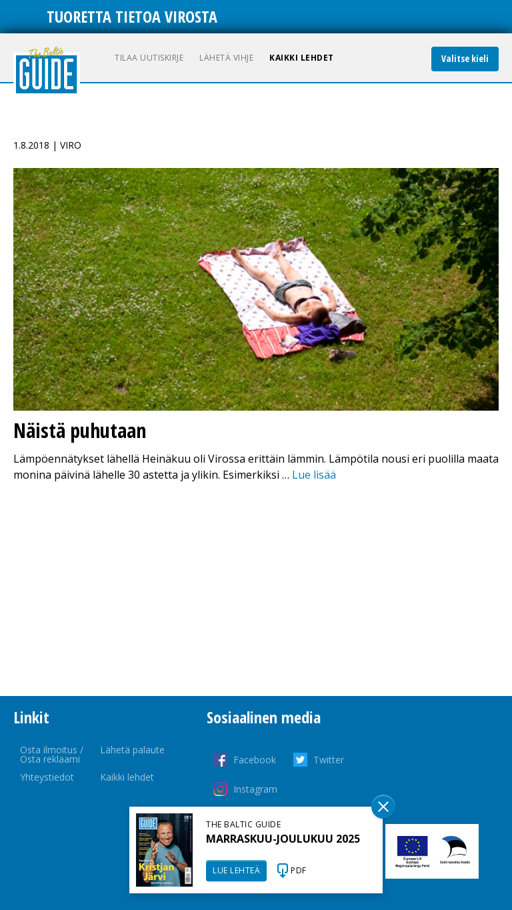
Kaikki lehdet (301, 57)
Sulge (383, 807)
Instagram (255, 789)
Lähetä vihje (226, 57)
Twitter (328, 759)
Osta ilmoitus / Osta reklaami (51, 754)
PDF (299, 870)
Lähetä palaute (132, 749)
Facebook (254, 759)
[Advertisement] (256, 589)
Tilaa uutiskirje (149, 57)
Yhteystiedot (47, 777)
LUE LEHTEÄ (236, 870)
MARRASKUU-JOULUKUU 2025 (283, 838)
